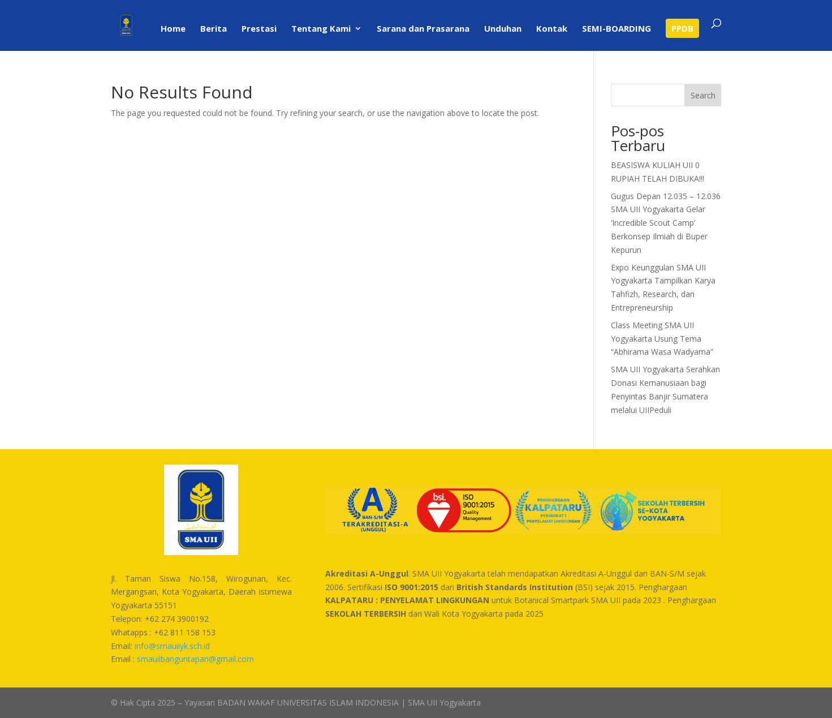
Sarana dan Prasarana (423, 29)
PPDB (682, 28)
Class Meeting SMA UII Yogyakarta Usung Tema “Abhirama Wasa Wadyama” (662, 339)
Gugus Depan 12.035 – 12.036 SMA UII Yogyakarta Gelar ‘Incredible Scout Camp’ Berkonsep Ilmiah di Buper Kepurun (666, 223)
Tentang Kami (321, 29)
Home (173, 29)
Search (703, 95)
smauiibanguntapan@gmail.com (195, 658)
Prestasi (259, 29)
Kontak (551, 29)
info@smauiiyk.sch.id (172, 645)
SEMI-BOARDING (616, 29)
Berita (213, 29)
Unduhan (502, 29)
